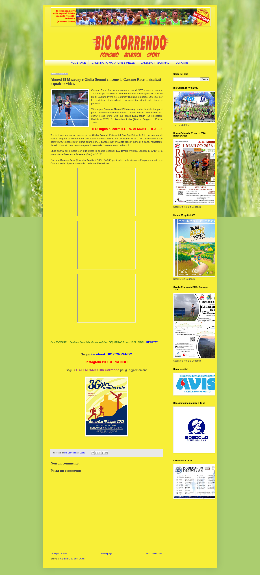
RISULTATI (152, 342)
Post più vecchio (154, 553)
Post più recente (59, 553)
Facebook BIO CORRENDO (111, 354)
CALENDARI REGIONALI (155, 62)
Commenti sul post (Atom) (72, 558)
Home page (106, 553)
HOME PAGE (78, 62)
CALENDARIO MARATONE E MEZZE (113, 62)
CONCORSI (182, 62)
